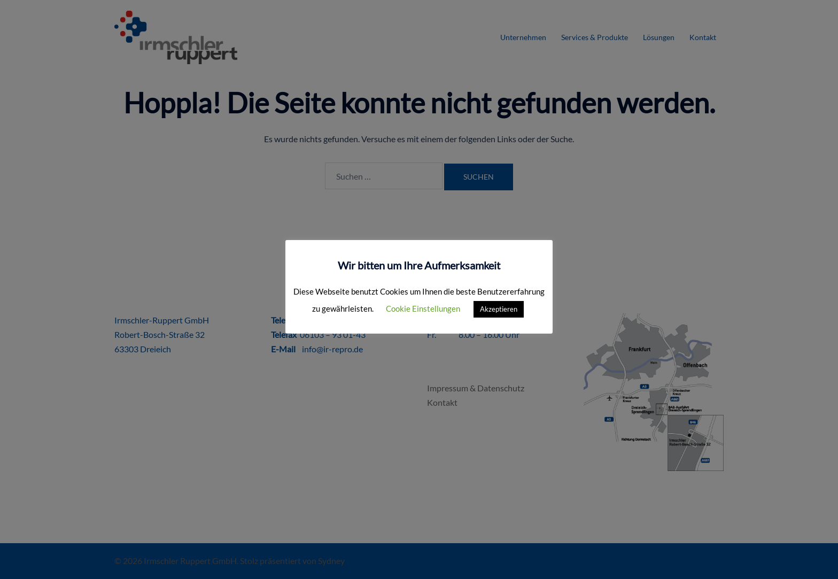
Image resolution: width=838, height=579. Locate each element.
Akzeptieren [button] (498, 309)
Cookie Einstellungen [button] (423, 308)
